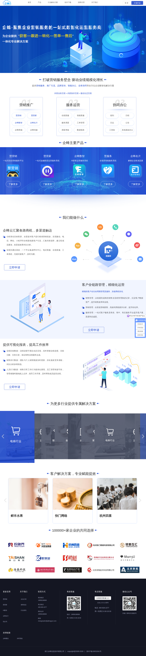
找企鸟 (5, 621)
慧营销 (5, 599)
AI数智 (5, 610)
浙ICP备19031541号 (93, 651)
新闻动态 (23, 605)
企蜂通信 (6, 638)
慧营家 (5, 605)
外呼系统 (20, 638)
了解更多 (13, 184)
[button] (3, 436)
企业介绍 (23, 599)
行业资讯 (23, 610)
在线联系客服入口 (102, 598)
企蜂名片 (6, 616)
